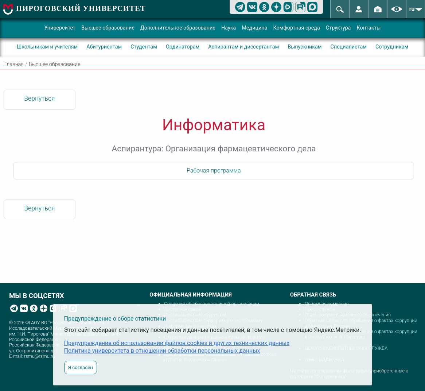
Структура (338, 28)
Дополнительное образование (177, 28)
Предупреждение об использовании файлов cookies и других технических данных (177, 343)
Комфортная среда (296, 28)
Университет (59, 28)
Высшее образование (107, 28)
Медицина (254, 28)
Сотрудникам (391, 47)
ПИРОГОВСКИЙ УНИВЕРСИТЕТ (81, 8)
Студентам (143, 47)
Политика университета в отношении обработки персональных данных (162, 350)
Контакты (368, 28)
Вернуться (39, 98)
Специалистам (349, 47)
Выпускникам (304, 47)
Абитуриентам (104, 47)
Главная (14, 64)
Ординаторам (182, 47)
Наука (228, 28)
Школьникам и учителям (47, 47)
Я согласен (80, 367)
